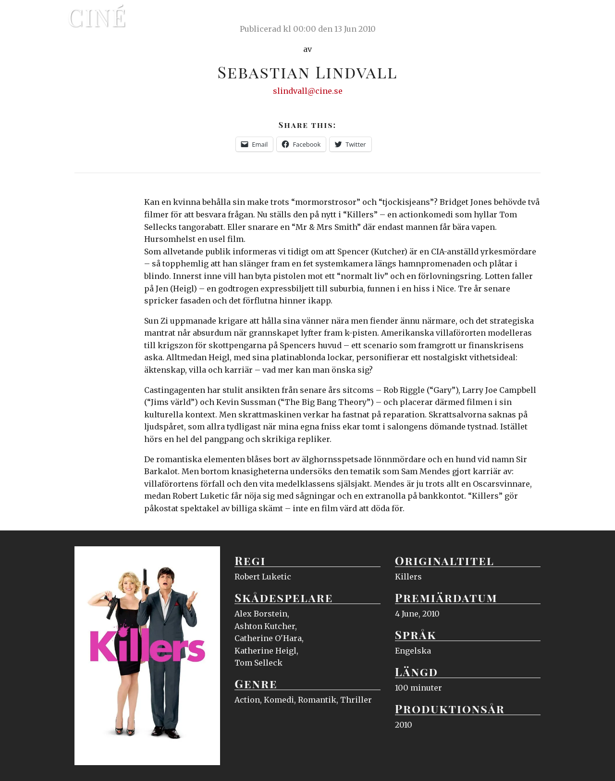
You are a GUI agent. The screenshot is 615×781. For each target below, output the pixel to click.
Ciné (97, 16)
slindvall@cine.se (308, 91)
